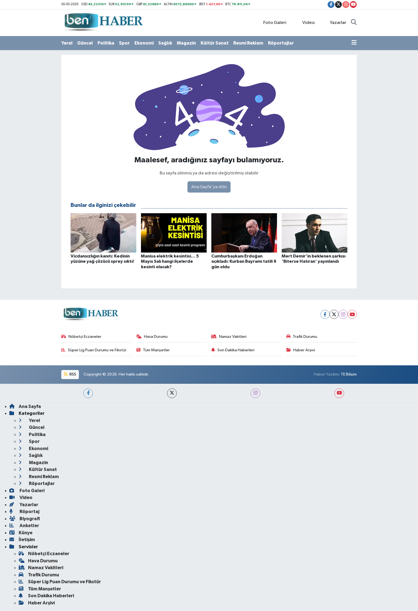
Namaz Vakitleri (229, 337)
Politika (106, 43)
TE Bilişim (349, 374)
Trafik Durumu (301, 337)
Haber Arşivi (300, 350)
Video (305, 22)
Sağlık (165, 43)
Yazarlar (335, 22)
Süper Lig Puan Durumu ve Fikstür (93, 350)
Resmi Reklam (248, 43)
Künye (20, 532)
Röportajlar (281, 43)
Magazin (186, 43)
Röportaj (24, 511)
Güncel (85, 43)
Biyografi (24, 518)
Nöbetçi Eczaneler (81, 337)
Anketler (24, 525)
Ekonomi (144, 43)
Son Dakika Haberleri (232, 350)
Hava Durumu (152, 337)
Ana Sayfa (25, 406)
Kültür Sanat (215, 43)
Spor (124, 43)
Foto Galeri (272, 22)
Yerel (67, 43)
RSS (70, 374)
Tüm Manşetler (153, 350)
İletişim (22, 539)
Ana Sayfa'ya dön (209, 187)
